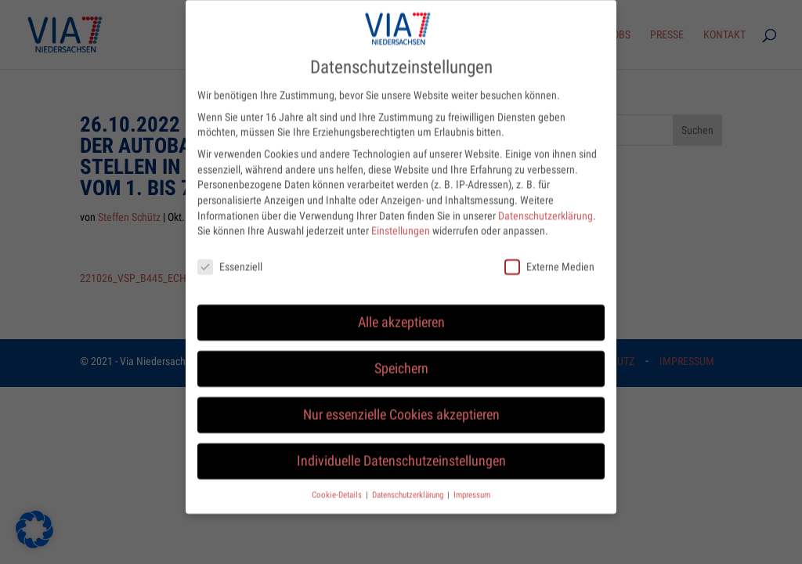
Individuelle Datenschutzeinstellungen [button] (401, 450)
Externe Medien (549, 256)
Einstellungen (400, 220)
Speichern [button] (401, 358)
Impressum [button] (471, 484)
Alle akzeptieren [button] (401, 312)
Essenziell (229, 256)
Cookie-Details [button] (338, 484)
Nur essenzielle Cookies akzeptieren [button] (401, 404)
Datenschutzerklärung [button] (409, 484)
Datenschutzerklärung (545, 204)
